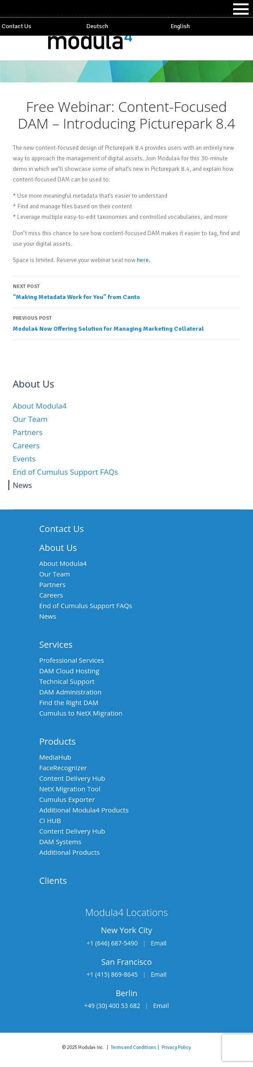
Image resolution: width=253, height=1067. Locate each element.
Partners (28, 432)
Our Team (30, 419)
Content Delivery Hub (72, 778)
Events (24, 459)
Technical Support (67, 681)
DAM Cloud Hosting (69, 670)
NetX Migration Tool (70, 788)
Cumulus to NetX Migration (81, 713)
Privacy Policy (176, 1047)
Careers (26, 445)
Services (56, 644)
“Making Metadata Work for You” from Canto (127, 291)
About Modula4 (40, 406)
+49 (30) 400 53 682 (112, 1005)
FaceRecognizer (63, 767)
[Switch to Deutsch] (126, 26)
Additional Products (69, 852)
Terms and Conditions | (136, 1047)
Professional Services (71, 660)
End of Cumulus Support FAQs (65, 472)
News (22, 485)
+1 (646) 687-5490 (112, 943)
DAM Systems (60, 841)
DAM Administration (70, 691)
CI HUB (50, 820)
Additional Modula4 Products (84, 809)
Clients (53, 880)
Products (57, 741)
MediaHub (55, 757)
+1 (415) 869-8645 (112, 974)
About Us (58, 548)
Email (158, 943)
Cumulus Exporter (67, 799)
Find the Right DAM (68, 702)
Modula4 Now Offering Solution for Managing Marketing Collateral (127, 322)
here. (144, 260)
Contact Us (16, 26)
